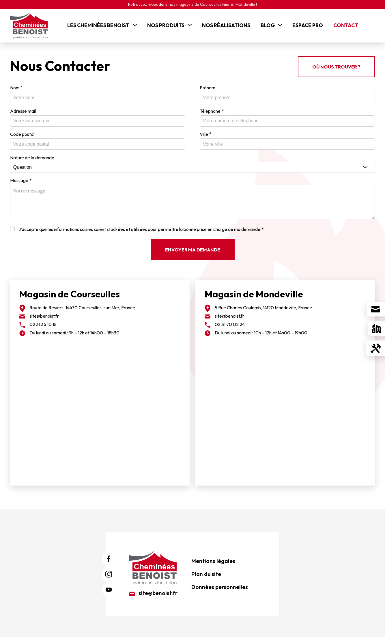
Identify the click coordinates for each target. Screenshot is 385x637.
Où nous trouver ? (336, 65)
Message (20, 178)
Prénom (207, 85)
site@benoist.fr (44, 314)
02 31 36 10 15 (43, 322)
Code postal (22, 132)
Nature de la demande (32, 155)
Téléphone (212, 109)
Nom (16, 85)
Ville (205, 132)
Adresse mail (23, 109)
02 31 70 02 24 (230, 322)
